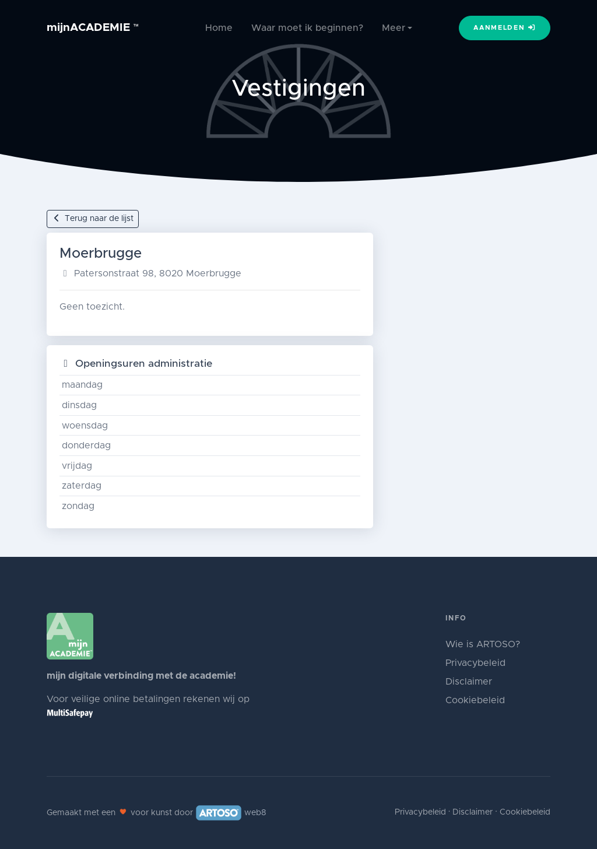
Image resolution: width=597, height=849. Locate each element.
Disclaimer (468, 681)
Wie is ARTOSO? (482, 644)
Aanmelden (504, 27)
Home (219, 28)
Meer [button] (393, 28)
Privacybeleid (475, 663)
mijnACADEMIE (93, 27)
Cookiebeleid (475, 700)
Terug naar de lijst (93, 218)
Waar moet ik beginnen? (307, 28)
